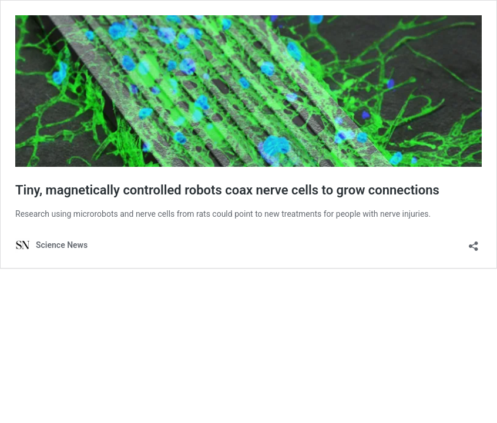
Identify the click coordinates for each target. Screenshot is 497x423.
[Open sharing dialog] (473, 242)
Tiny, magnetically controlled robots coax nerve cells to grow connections (227, 190)
